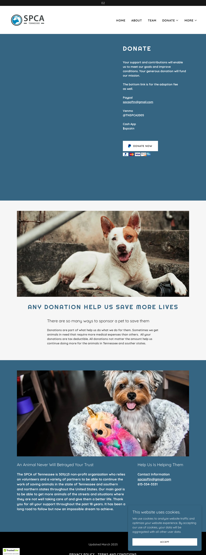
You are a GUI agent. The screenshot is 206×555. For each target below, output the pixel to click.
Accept (165, 544)
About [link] (136, 20)
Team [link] (152, 20)
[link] (28, 19)
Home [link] (120, 20)
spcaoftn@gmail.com (138, 102)
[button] (170, 20)
